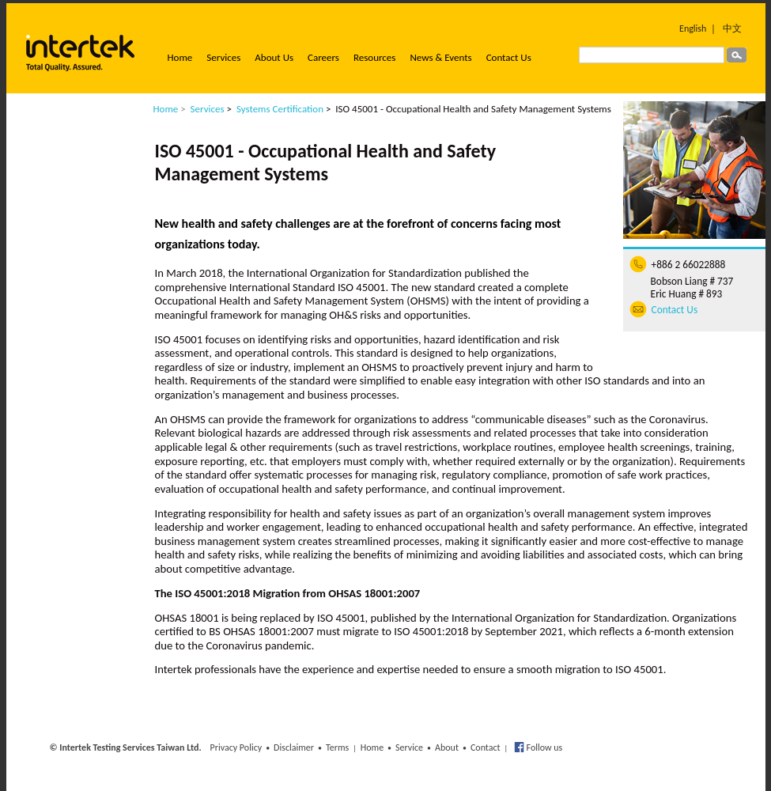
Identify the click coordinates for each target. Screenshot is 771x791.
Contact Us (508, 57)
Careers (323, 57)
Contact (486, 747)
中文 (732, 28)
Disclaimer (294, 747)
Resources (374, 57)
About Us (274, 57)
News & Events (440, 57)
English (692, 28)
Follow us (543, 747)
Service (409, 747)
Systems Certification (279, 109)
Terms (337, 747)
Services (223, 57)
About (447, 747)
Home (180, 57)
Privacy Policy (236, 747)
